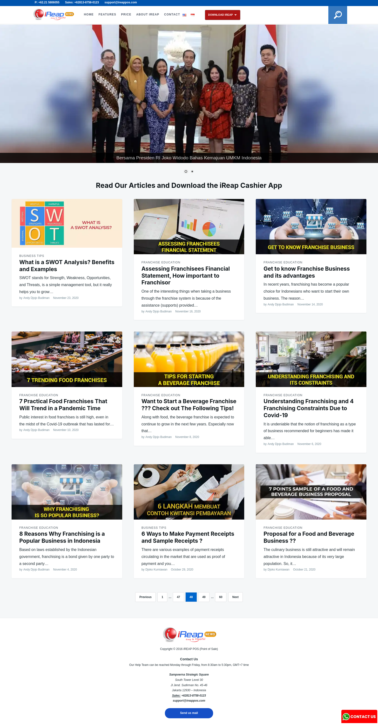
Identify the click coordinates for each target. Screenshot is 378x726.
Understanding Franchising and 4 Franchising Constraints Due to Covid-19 (308, 408)
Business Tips (31, 256)
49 (203, 597)
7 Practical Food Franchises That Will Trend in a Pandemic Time (63, 405)
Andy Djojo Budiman (36, 298)
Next (235, 597)
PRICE (126, 14)
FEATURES (107, 14)
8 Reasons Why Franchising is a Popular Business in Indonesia (62, 537)
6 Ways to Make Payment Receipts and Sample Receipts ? (188, 537)
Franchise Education (161, 262)
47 (178, 597)
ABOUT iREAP (147, 14)
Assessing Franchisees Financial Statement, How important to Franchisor (186, 275)
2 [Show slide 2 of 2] (192, 172)
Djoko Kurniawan (156, 569)
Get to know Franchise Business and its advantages (306, 272)
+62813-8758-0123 (193, 695)
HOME (89, 14)
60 (220, 597)
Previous (145, 597)
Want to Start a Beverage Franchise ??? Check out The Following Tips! (189, 405)
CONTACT (172, 14)
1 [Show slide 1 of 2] (186, 172)
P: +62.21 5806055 (47, 2)
